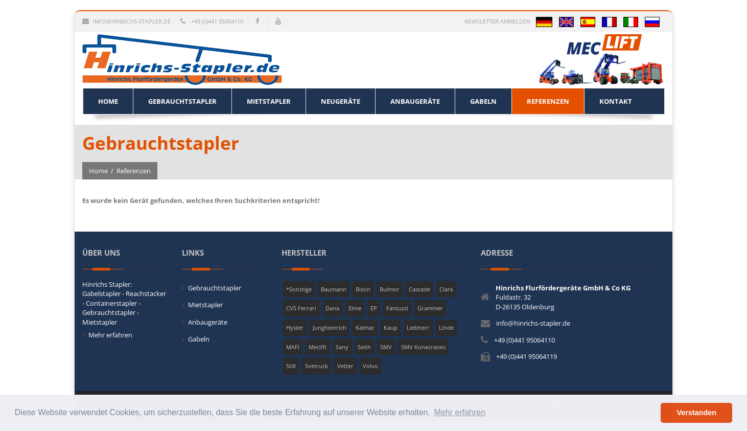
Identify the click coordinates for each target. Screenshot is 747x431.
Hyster (295, 327)
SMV (386, 347)
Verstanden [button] (696, 413)
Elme (354, 308)
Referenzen (133, 170)
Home (98, 170)
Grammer (430, 308)
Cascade (419, 289)
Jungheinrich (329, 327)
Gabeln (198, 339)
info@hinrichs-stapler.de (126, 21)
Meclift (317, 347)
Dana (332, 308)
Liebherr (418, 327)
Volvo (370, 366)
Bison (363, 289)
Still (291, 366)
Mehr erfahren (110, 334)
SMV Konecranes (423, 347)
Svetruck (316, 366)
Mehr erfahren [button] (460, 412)
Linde (446, 327)
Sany (342, 347)
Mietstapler (205, 304)
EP (373, 308)
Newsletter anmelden (497, 21)
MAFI (292, 347)
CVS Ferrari (301, 308)
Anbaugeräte (207, 322)
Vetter (345, 366)
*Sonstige (299, 289)
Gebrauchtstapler (214, 287)
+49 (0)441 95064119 (526, 356)
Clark (446, 289)
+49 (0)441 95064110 (211, 21)
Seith (364, 347)
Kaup (391, 327)
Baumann (333, 289)
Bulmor (390, 289)
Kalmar (365, 327)
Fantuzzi (397, 308)
